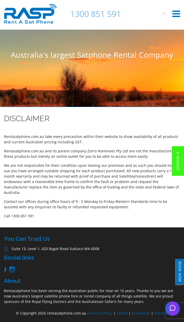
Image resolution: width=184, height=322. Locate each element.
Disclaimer (141, 313)
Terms (122, 313)
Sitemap (161, 313)
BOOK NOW (180, 271)
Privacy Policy (101, 313)
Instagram (12, 269)
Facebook (5, 269)
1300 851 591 (95, 13)
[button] (178, 161)
